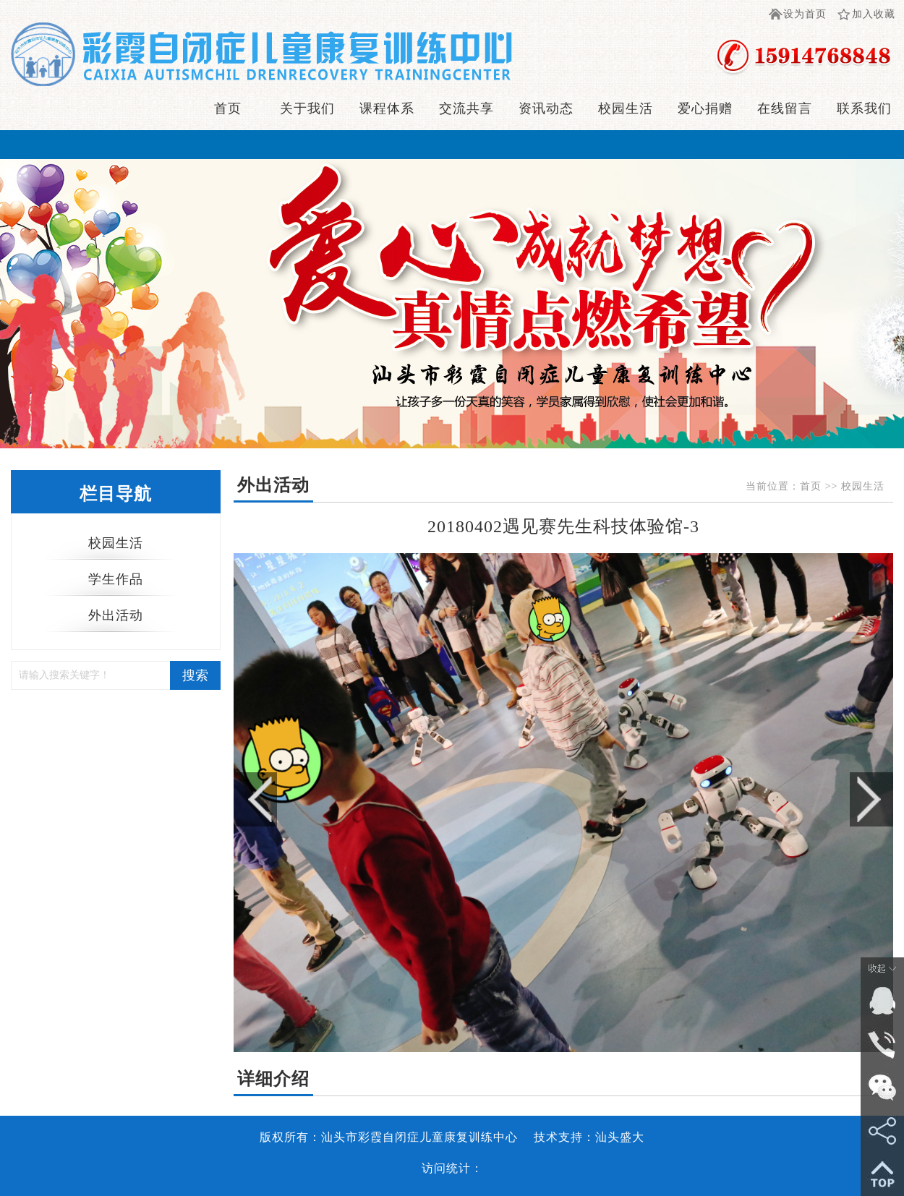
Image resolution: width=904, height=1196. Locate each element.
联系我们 (864, 108)
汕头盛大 (619, 1137)
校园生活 (625, 108)
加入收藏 (873, 14)
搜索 (195, 675)
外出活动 (115, 615)
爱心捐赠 (705, 108)
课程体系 (386, 108)
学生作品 (115, 579)
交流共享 (466, 108)
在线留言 (784, 108)
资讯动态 (546, 108)
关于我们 (307, 108)
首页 (228, 108)
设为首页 (805, 14)
